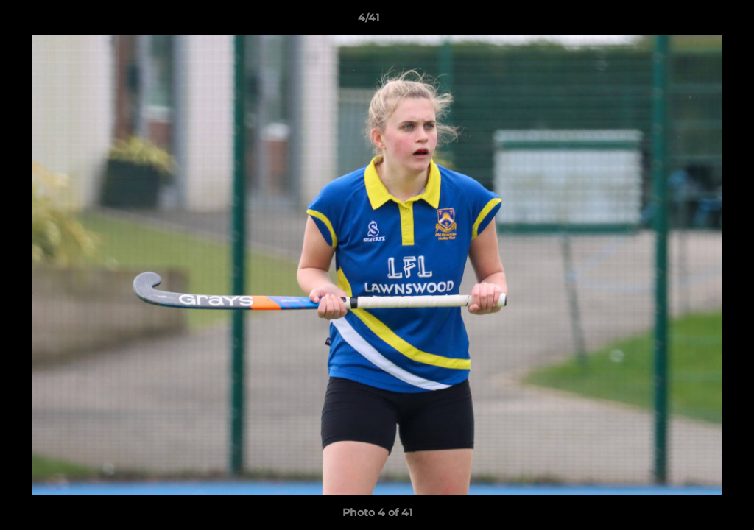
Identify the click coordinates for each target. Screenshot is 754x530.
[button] (692, 21)
